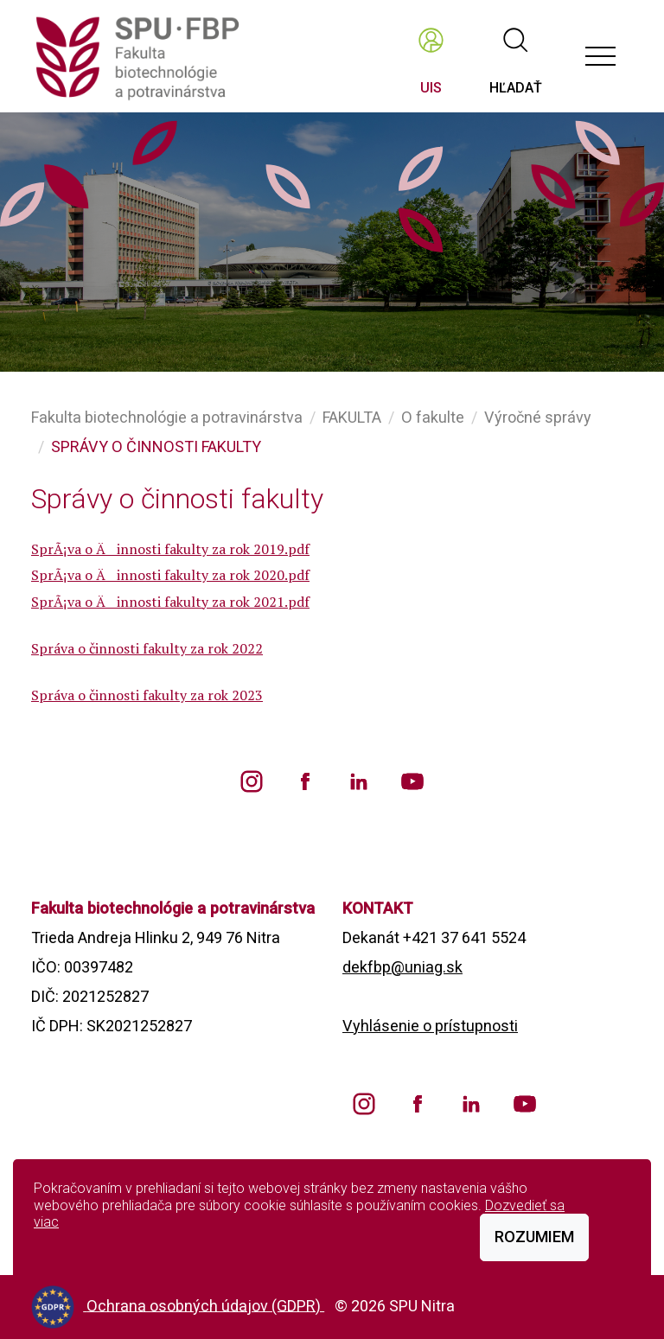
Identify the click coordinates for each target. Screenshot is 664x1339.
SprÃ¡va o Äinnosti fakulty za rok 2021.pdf (170, 601)
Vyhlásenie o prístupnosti (430, 1026)
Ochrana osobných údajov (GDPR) (205, 1305)
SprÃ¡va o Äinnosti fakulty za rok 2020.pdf (170, 574)
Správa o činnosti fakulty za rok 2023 (147, 695)
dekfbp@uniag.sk (402, 967)
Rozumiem (534, 1236)
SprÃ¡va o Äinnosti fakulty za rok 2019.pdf (170, 548)
